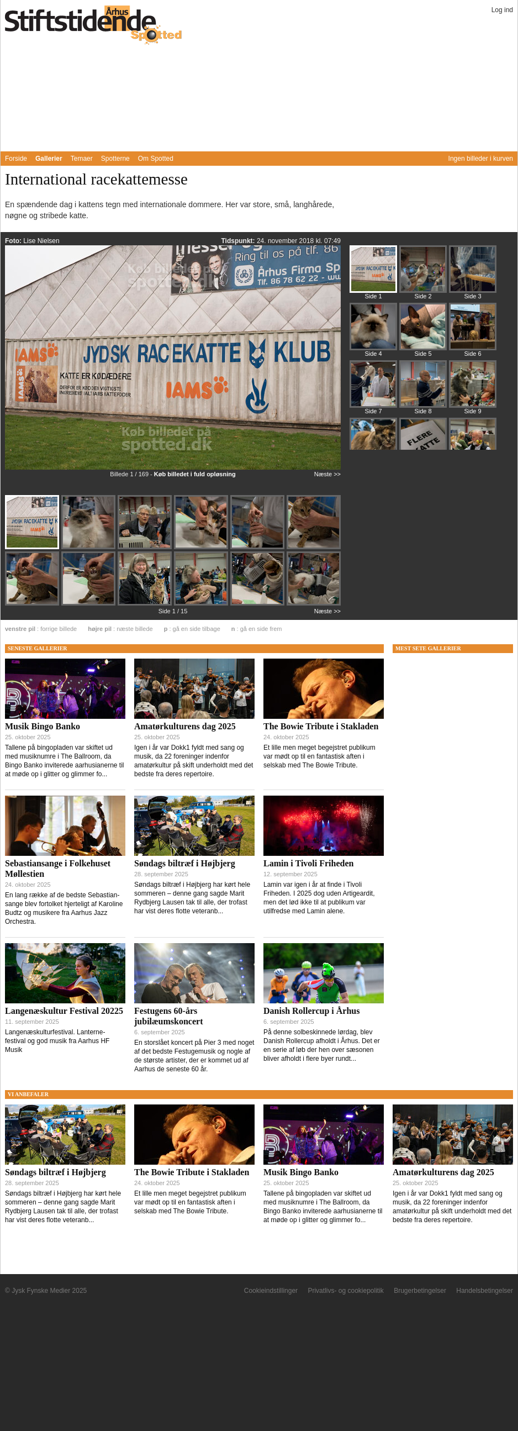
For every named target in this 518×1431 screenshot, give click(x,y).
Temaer (82, 158)
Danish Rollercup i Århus (311, 1011)
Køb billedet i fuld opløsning (195, 474)
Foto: (14, 241)
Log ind (502, 10)
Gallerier (48, 158)
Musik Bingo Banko (42, 726)
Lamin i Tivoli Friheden (308, 863)
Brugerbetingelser (420, 1291)
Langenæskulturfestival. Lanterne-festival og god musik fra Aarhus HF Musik (57, 1041)
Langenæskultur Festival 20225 (64, 1011)
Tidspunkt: (238, 241)
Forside (16, 158)
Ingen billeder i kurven (480, 158)
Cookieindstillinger (271, 1291)
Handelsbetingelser (484, 1291)
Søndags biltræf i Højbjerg (184, 863)
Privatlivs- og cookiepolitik (345, 1291)
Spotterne (115, 158)
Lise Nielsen (41, 241)
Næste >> (327, 474)
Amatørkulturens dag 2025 (185, 726)
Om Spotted (155, 158)
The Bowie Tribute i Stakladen (320, 726)
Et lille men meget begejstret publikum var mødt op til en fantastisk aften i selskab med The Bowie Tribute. (319, 756)
